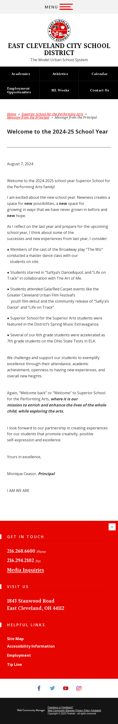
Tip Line (14, 664)
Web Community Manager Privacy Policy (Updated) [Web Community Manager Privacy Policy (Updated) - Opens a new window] (74, 710)
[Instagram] (79, 688)
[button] (59, 7)
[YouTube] (66, 688)
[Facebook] (39, 688)
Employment (19, 655)
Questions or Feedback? (60, 707)
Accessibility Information (31, 646)
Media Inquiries (25, 570)
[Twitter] (52, 688)
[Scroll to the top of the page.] (112, 526)
